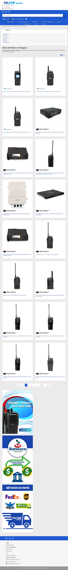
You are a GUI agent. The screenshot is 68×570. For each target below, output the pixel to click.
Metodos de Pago (10, 545)
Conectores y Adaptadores (47, 22)
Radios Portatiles (10, 22)
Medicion (59, 22)
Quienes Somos (9, 549)
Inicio (2, 26)
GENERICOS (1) (6, 34)
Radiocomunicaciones (8, 26)
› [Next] (42, 385)
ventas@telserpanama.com (9, 8)
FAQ (7, 553)
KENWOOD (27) (6, 42)
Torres (36, 24)
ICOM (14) (5, 40)
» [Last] (48, 385)
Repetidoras (34, 22)
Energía (43, 24)
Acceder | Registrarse (18, 19)
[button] (26, 19)
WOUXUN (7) (5, 36)
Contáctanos (9, 551)
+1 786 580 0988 (7, 7)
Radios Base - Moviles (23, 22)
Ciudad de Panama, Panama (8, 5)
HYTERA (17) (5, 38)
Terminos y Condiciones (11, 555)
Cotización (7, 19)
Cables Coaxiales (27, 24)
